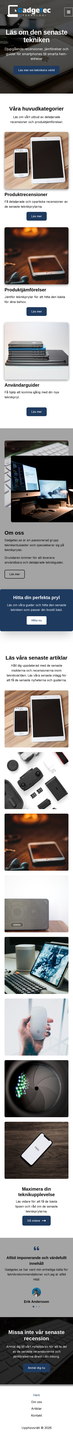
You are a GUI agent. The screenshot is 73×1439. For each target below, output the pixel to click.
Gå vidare (36, 1221)
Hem (36, 1395)
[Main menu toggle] (68, 12)
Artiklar (36, 1408)
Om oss (36, 1402)
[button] (36, 216)
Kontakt (36, 1415)
